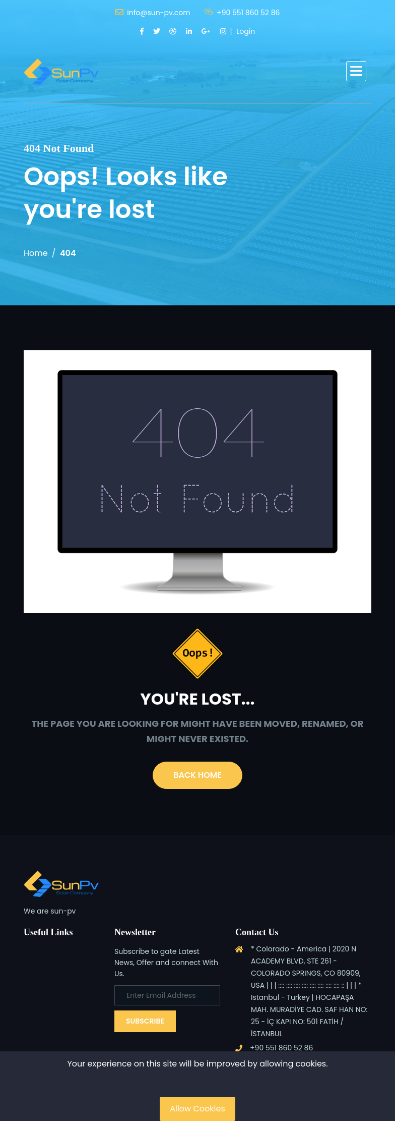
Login (245, 31)
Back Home (197, 775)
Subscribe (145, 1021)
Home (36, 253)
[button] (356, 71)
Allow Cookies (197, 1108)
